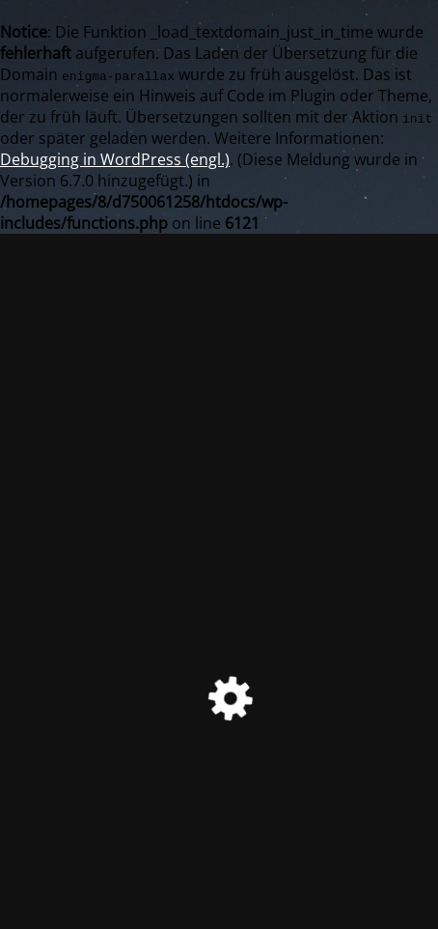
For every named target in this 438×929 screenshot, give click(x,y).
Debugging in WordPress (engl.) (115, 159)
